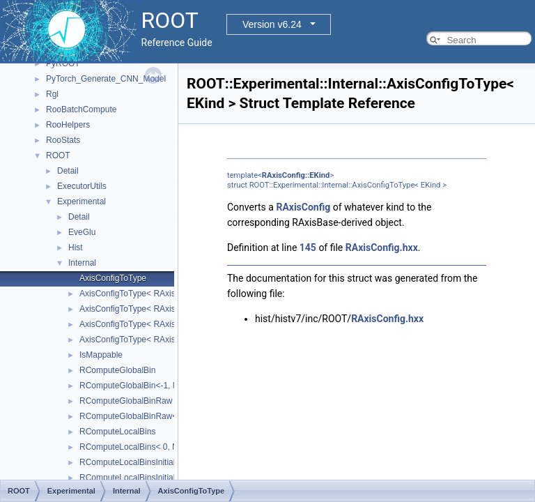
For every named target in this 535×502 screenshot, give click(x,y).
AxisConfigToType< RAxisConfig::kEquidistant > (168, 293)
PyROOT (63, 63)
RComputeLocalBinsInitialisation (139, 462)
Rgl (52, 94)
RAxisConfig (303, 207)
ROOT (58, 155)
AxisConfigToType (112, 278)
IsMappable (101, 355)
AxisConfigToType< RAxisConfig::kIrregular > (163, 324)
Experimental (81, 201)
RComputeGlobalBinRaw (125, 401)
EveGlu (81, 232)
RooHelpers (68, 125)
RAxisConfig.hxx (382, 247)
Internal (82, 263)
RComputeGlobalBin (117, 370)
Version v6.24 (272, 24)
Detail (68, 171)
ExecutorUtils (82, 186)
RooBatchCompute (81, 109)
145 (308, 247)
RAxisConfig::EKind (295, 175)
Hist (75, 247)
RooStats (63, 140)
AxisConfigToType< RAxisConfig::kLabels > (159, 339)
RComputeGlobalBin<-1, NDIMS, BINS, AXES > (168, 385)
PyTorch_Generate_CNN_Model (106, 79)
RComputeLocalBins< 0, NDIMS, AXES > (156, 447)
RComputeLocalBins (117, 431)
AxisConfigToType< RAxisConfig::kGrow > (157, 309)
